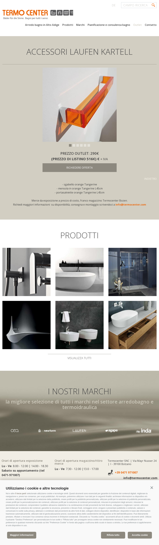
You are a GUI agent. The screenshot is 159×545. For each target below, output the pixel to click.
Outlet (137, 25)
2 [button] (74, 145)
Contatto (151, 25)
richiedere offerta (79, 167)
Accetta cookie (140, 535)
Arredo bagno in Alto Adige (42, 25)
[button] (151, 487)
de (114, 5)
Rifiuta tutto (113, 535)
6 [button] (88, 145)
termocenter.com (41, 15)
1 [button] (70, 145)
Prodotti (67, 25)
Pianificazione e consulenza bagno (109, 25)
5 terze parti (20, 493)
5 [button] (85, 145)
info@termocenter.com (131, 204)
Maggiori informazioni (21, 535)
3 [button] (77, 145)
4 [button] (81, 145)
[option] (80, 105)
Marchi (80, 25)
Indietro (150, 179)
